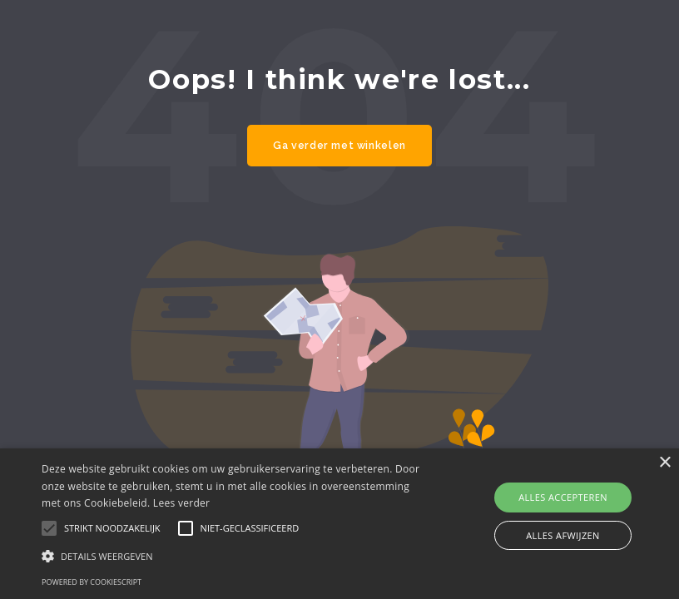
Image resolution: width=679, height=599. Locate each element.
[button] (235, 555)
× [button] (664, 463)
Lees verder (182, 503)
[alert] (339, 523)
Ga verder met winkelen (339, 145)
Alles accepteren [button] (562, 497)
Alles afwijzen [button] (563, 535)
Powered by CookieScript (91, 582)
